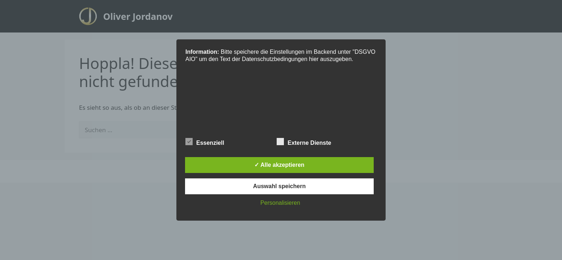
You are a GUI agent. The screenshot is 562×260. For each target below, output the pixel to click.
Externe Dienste (304, 141)
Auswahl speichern (279, 186)
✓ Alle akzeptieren (279, 165)
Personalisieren (280, 203)
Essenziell (204, 141)
